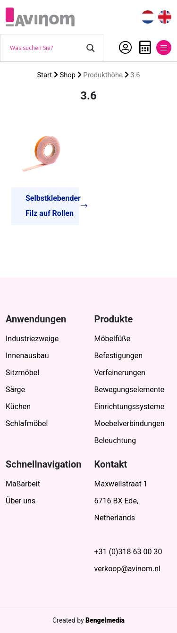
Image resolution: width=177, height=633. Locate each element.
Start (44, 75)
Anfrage (145, 47)
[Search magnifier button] (90, 48)
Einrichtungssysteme (129, 406)
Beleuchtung (115, 440)
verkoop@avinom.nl (127, 568)
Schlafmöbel (27, 423)
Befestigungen (118, 355)
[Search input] (46, 48)
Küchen (18, 406)
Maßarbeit (23, 483)
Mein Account (125, 47)
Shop (67, 75)
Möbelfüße (112, 338)
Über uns (20, 500)
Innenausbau (27, 355)
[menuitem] (147, 17)
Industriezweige (32, 338)
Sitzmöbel (22, 372)
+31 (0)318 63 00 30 (128, 551)
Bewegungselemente (129, 389)
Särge (15, 389)
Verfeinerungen (119, 372)
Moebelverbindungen (129, 423)
